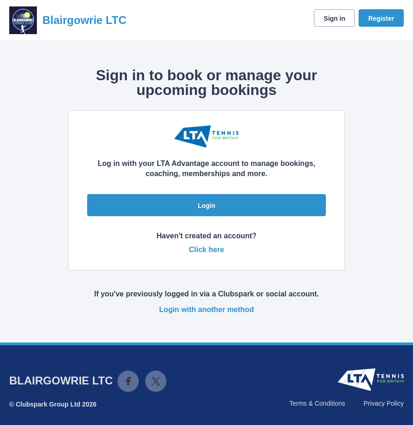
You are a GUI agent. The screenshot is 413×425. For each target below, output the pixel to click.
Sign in (334, 18)
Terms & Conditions (317, 403)
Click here (206, 250)
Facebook (128, 381)
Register (381, 18)
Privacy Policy (384, 403)
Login (206, 205)
